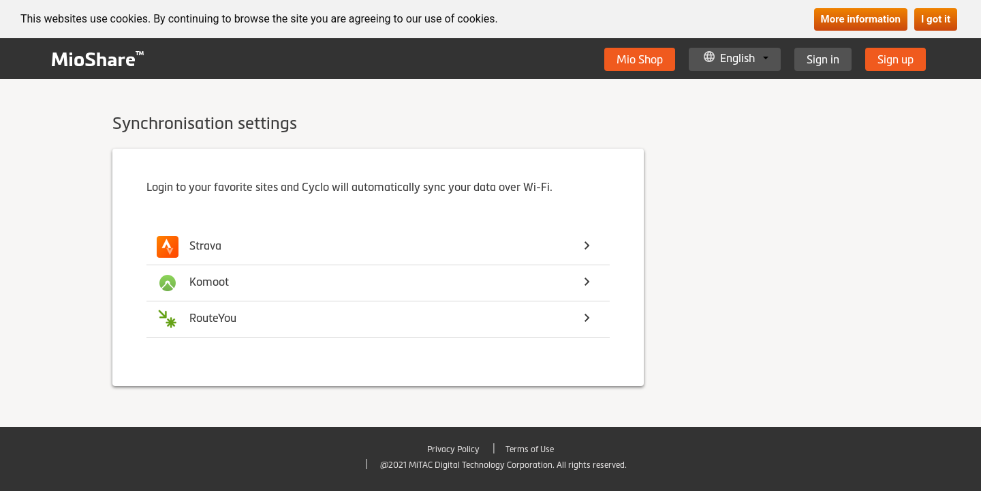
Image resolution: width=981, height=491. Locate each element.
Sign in (823, 59)
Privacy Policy (453, 449)
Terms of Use (529, 449)
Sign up (895, 59)
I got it (935, 19)
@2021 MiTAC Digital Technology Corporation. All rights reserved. (502, 465)
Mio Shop (640, 59)
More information (861, 19)
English (737, 58)
